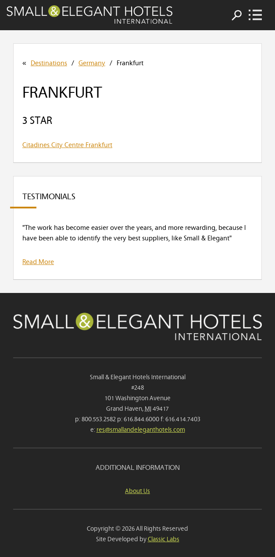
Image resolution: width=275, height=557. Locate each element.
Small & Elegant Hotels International (89, 14)
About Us (137, 490)
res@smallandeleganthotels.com (140, 429)
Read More (38, 261)
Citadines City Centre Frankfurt (67, 144)
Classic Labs (163, 538)
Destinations (49, 62)
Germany (92, 62)
